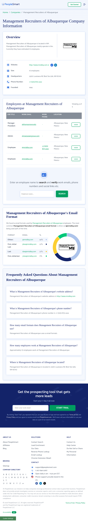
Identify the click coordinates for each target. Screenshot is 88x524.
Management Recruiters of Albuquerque (47, 223)
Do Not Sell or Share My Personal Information (75, 452)
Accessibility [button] (9, 512)
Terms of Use (73, 415)
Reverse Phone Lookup (40, 451)
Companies (15, 12)
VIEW (76, 125)
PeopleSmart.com (46, 417)
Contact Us (71, 442)
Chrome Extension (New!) (41, 458)
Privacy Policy (11, 417)
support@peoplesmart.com (44, 467)
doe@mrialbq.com (29, 251)
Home (5, 12)
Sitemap (6, 465)
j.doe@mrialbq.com (29, 256)
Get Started (75, 4)
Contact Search (37, 442)
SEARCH (61, 194)
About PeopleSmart (10, 442)
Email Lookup (36, 455)
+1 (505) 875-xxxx (35, 82)
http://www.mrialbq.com (38, 65)
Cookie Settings (8, 518)
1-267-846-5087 (39, 470)
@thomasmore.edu (29, 124)
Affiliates (6, 445)
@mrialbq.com (27, 147)
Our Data (34, 448)
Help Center (71, 445)
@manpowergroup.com (30, 136)
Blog (5, 448)
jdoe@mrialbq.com (29, 244)
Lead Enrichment (38, 445)
